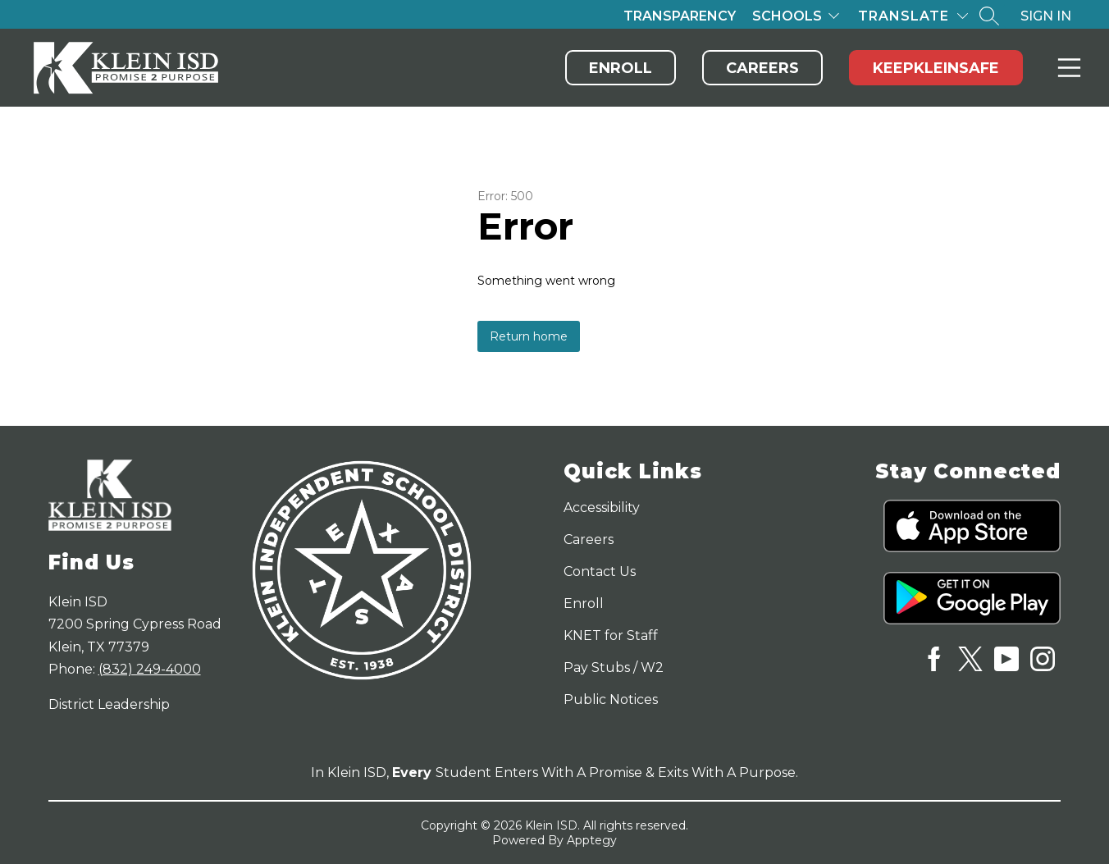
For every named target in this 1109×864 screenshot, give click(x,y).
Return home (529, 336)
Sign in (1045, 16)
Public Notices (611, 699)
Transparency (679, 16)
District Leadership (109, 704)
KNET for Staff (611, 635)
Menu (1066, 67)
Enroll (620, 68)
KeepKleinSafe (936, 68)
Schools (787, 16)
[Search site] (989, 15)
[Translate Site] (913, 16)
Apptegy (592, 840)
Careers (762, 68)
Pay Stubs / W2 (614, 667)
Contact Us (600, 571)
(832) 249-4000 (149, 669)
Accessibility (602, 507)
